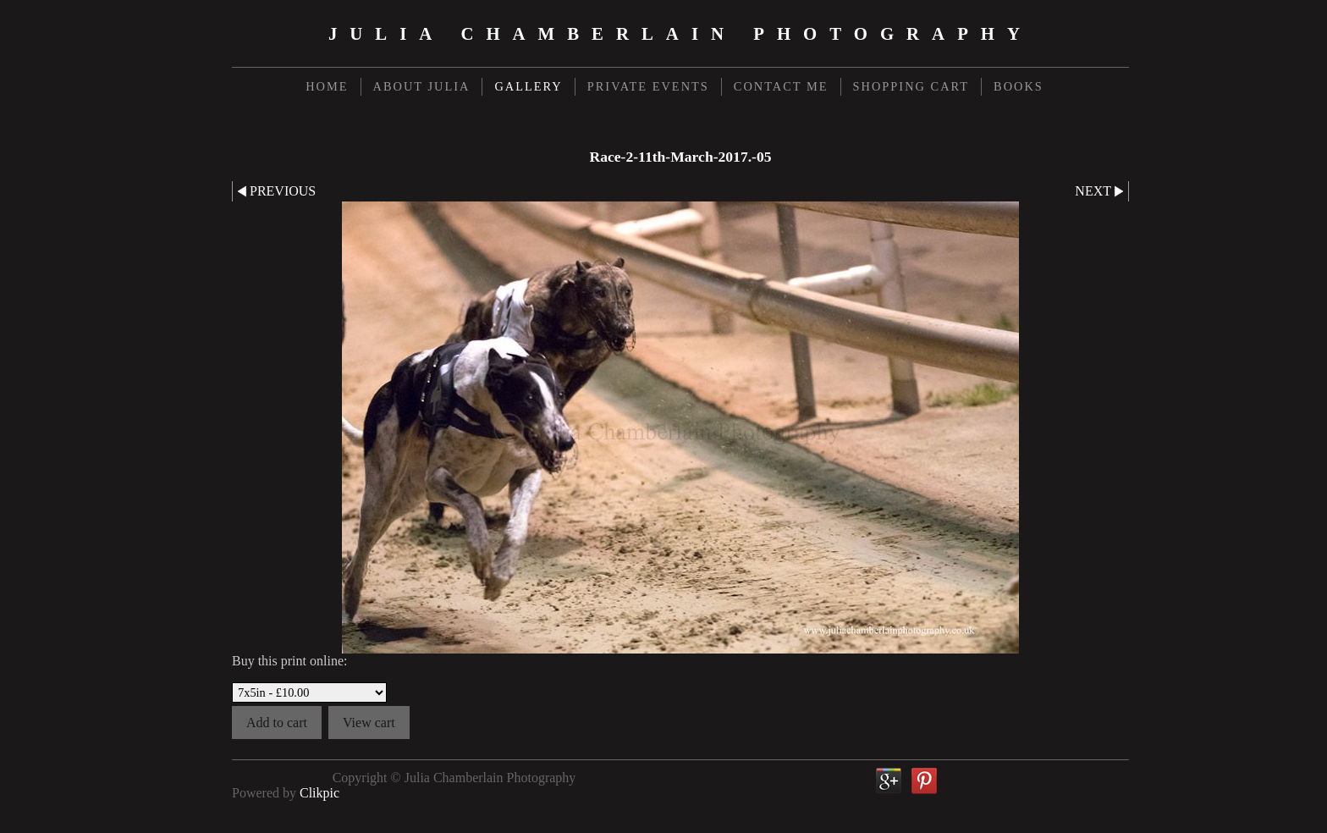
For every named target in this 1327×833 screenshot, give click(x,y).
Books (1018, 86)
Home (327, 86)
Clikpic (319, 793)
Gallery (528, 86)
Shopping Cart (911, 86)
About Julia (422, 86)
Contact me (781, 86)
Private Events (648, 86)
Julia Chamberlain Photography (680, 33)
